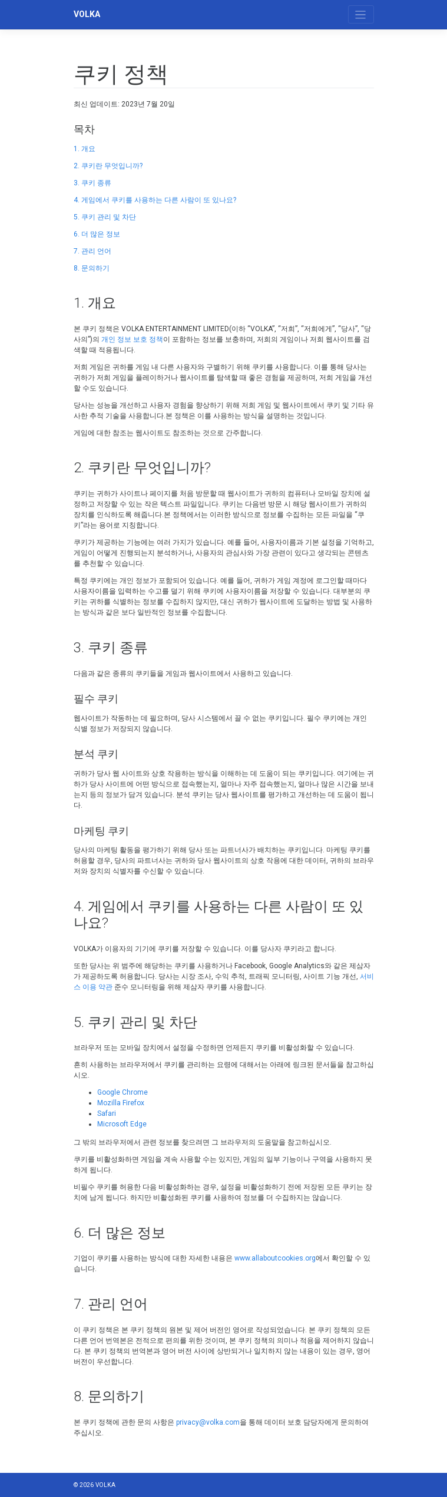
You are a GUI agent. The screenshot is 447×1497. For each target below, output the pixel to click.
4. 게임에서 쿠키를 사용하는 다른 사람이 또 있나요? (155, 200)
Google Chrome (122, 1092)
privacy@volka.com (208, 1422)
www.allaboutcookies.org (275, 1258)
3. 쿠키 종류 (92, 183)
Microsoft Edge (122, 1124)
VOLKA (87, 14)
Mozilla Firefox (120, 1103)
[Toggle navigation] (361, 14)
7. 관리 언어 (92, 251)
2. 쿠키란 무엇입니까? (108, 166)
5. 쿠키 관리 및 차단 (105, 217)
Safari (106, 1113)
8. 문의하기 (92, 268)
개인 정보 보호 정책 (132, 339)
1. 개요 (84, 149)
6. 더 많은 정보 (97, 234)
